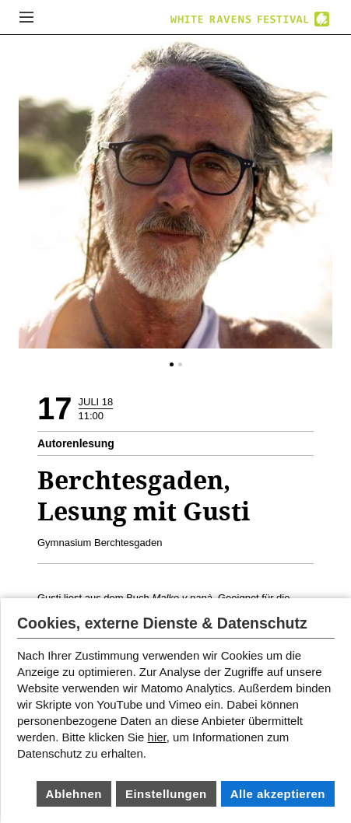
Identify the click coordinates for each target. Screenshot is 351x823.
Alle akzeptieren (277, 793)
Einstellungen (166, 793)
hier (157, 737)
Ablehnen (74, 793)
